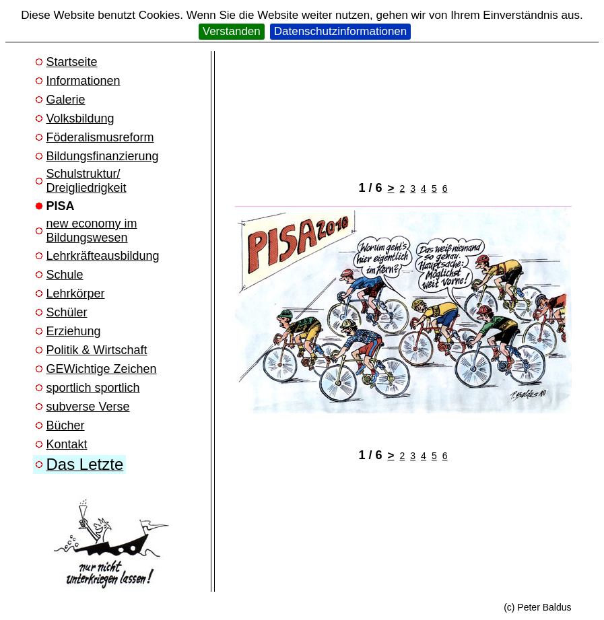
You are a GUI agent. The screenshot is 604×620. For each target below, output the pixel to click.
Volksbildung (80, 118)
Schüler (67, 312)
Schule (64, 274)
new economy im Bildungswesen (91, 230)
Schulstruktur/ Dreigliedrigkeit (86, 181)
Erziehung (73, 331)
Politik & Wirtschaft (96, 350)
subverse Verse (88, 406)
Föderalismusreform (100, 137)
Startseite (72, 62)
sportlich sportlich (93, 387)
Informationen (83, 81)
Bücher (65, 425)
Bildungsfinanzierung (102, 156)
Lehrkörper (75, 293)
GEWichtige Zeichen (101, 369)
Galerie (66, 99)
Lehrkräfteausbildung (103, 256)
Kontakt (67, 444)
